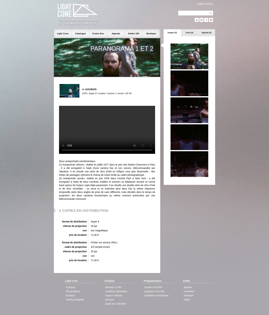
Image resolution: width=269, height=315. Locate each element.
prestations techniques (156, 295)
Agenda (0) (207, 33)
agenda (188, 287)
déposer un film (113, 287)
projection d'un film (154, 291)
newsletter (189, 291)
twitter (187, 299)
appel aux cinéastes (115, 303)
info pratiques (73, 291)
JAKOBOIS (91, 89)
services (109, 299)
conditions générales (116, 291)
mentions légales (75, 299)
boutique (70, 295)
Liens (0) (189, 33)
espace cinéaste (113, 295)
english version (205, 3)
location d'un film (153, 287)
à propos (70, 287)
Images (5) (172, 33)
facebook (189, 295)
